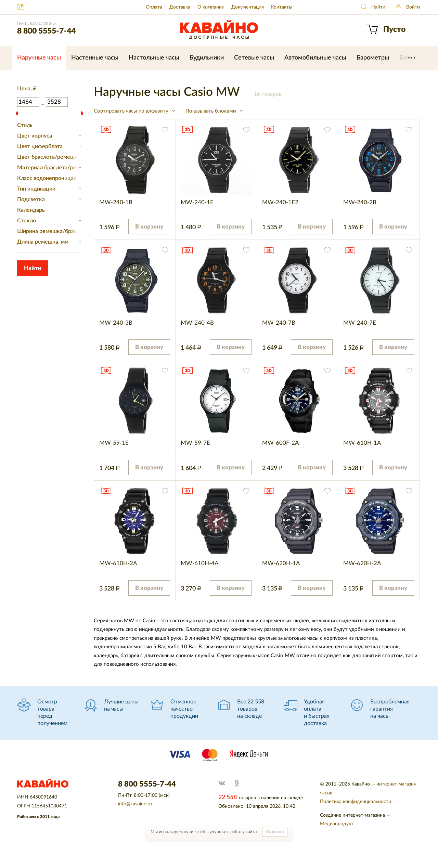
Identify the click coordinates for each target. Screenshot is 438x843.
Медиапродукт (336, 823)
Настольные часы (154, 58)
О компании (210, 7)
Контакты (281, 7)
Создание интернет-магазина (352, 815)
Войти (413, 7)
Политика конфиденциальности (355, 801)
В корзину (149, 227)
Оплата (154, 7)
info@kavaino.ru (135, 804)
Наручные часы (39, 58)
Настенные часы (94, 58)
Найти (378, 7)
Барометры (373, 58)
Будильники (207, 58)
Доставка (179, 7)
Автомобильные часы (315, 58)
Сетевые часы (254, 58)
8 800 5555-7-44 (46, 31)
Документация (247, 7)
